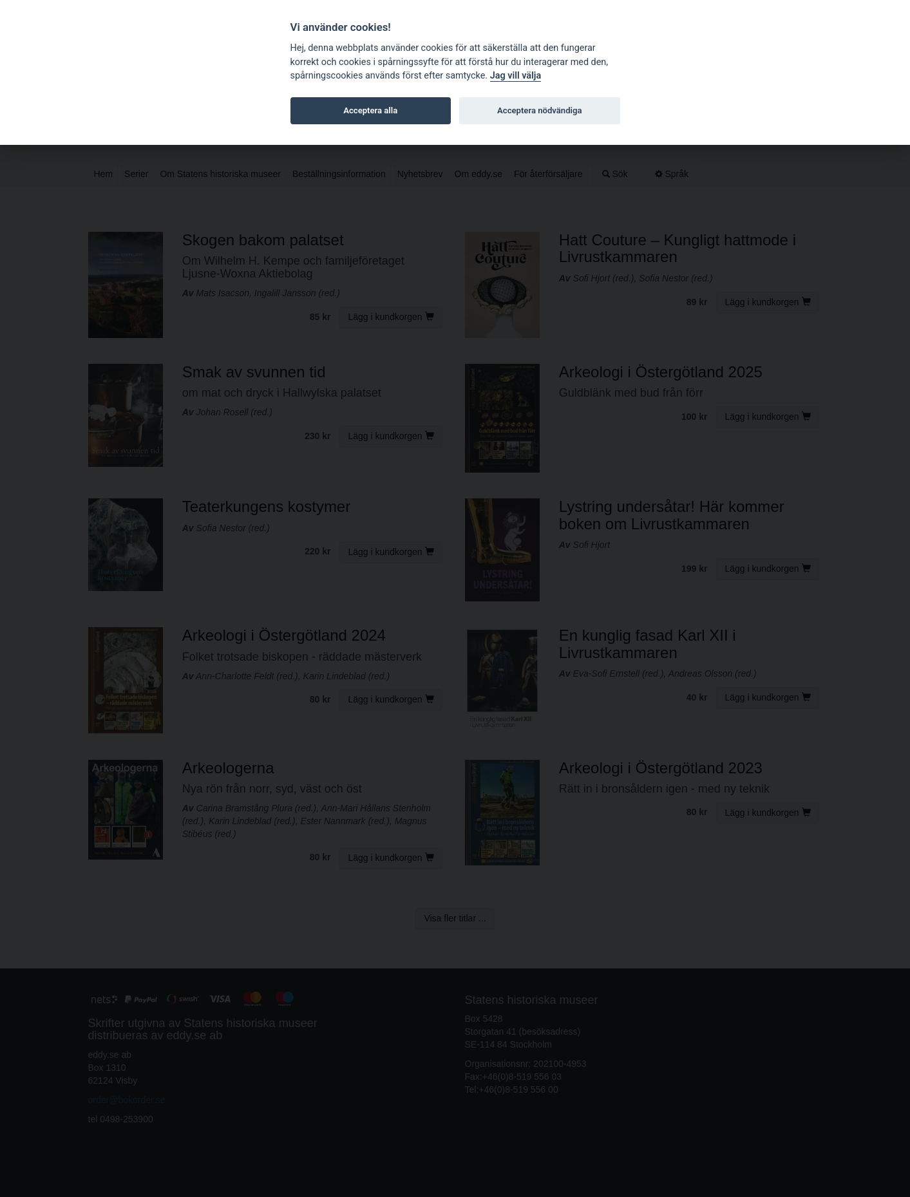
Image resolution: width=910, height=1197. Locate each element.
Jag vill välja (516, 75)
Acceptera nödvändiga (539, 110)
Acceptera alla (370, 110)
